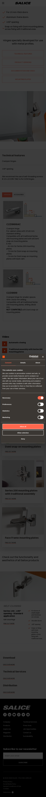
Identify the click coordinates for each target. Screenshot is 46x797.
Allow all (23, 426)
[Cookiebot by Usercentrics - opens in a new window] (29, 356)
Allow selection (23, 433)
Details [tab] (23, 362)
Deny (23, 439)
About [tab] (38, 362)
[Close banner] (43, 356)
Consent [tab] (8, 362)
